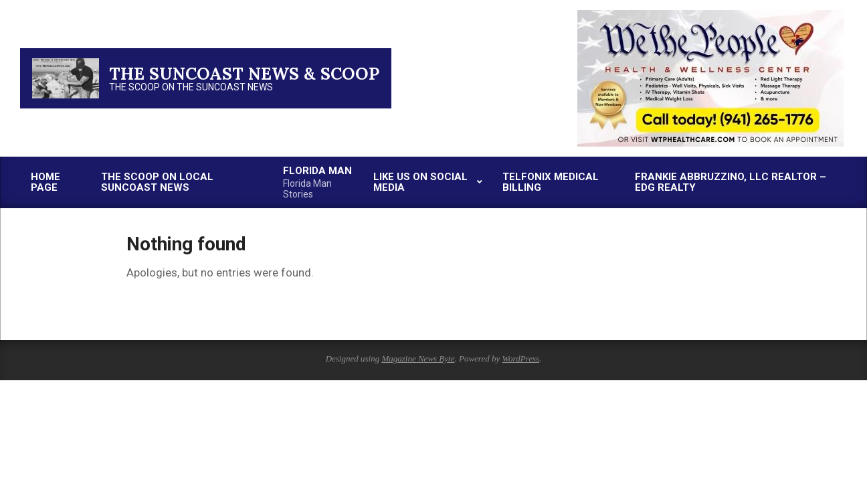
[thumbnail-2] (710, 15)
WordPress (520, 358)
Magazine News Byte (417, 358)
